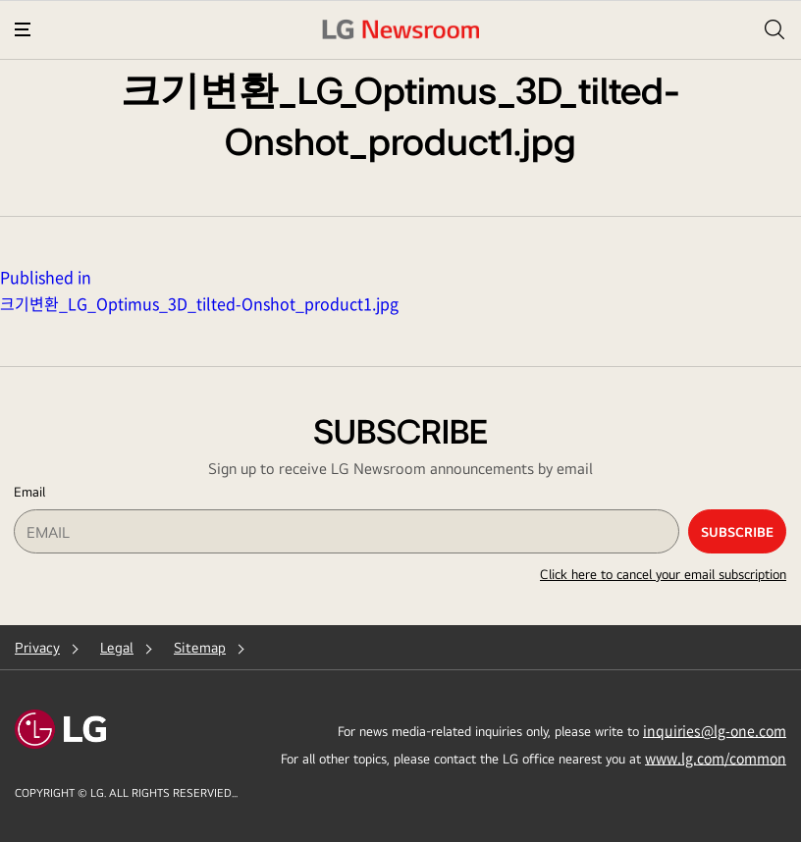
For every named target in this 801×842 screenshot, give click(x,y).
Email (29, 492)
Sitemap (200, 647)
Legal (117, 647)
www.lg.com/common (715, 757)
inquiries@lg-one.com (714, 730)
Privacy (37, 647)
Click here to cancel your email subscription (663, 574)
